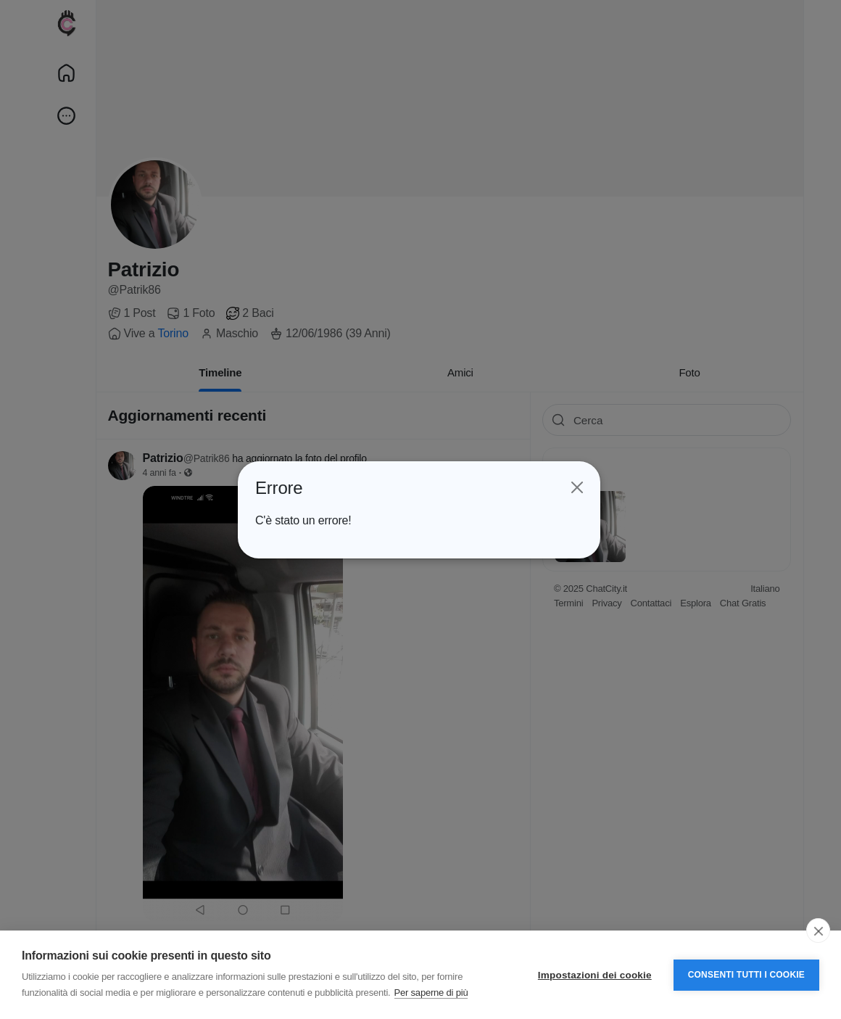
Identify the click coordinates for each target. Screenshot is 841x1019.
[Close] (575, 487)
